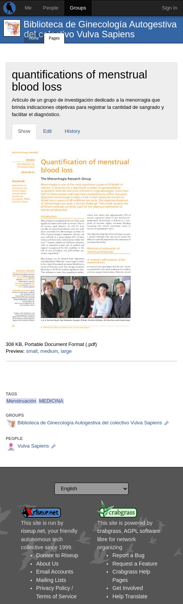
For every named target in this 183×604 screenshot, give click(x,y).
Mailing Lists (51, 580)
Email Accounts (54, 572)
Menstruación (21, 401)
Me (28, 8)
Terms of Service (56, 596)
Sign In (169, 8)
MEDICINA (51, 401)
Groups (78, 8)
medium (49, 351)
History (72, 131)
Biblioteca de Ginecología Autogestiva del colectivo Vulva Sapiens (100, 29)
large (66, 351)
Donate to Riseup (57, 555)
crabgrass (109, 531)
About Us (47, 564)
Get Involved (127, 588)
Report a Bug (128, 555)
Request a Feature (134, 564)
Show (24, 131)
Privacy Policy (53, 588)
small (31, 351)
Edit (47, 131)
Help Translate (129, 596)
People (50, 8)
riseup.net (33, 531)
